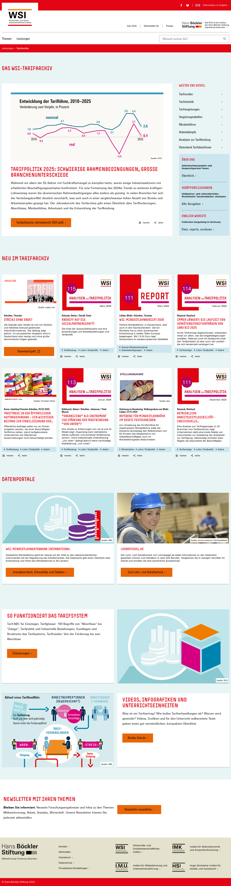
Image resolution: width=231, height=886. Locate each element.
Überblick (188, 175)
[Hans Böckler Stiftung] (20, 859)
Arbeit (105, 350)
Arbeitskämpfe (187, 132)
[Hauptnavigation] (16, 38)
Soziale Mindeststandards (134, 347)
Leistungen (23, 38)
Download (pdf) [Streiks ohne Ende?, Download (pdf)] (29, 352)
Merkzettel (64, 852)
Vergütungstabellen (190, 117)
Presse (169, 26)
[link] (58, 538)
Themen (7, 38)
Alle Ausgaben (191, 204)
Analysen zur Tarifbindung (194, 139)
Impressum (65, 857)
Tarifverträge (185, 350)
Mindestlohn (127, 449)
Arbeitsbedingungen (131, 350)
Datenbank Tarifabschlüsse (195, 147)
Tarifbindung (70, 350)
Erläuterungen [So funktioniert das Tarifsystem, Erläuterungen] (21, 653)
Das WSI (132, 26)
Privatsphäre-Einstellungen (73, 868)
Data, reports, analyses (197, 229)
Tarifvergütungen (189, 109)
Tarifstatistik (186, 102)
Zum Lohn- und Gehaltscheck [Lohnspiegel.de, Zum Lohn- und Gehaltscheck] (145, 572)
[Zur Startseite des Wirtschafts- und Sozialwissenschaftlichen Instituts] (20, 24)
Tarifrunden (186, 94)
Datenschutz (65, 862)
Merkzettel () (151, 26)
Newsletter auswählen (138, 809)
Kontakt (63, 846)
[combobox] (190, 39)
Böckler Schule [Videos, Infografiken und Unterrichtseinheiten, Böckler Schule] (136, 738)
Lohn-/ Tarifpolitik (89, 350)
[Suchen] (225, 39)
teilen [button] (158, 222)
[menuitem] (7, 41)
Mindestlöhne (187, 124)
